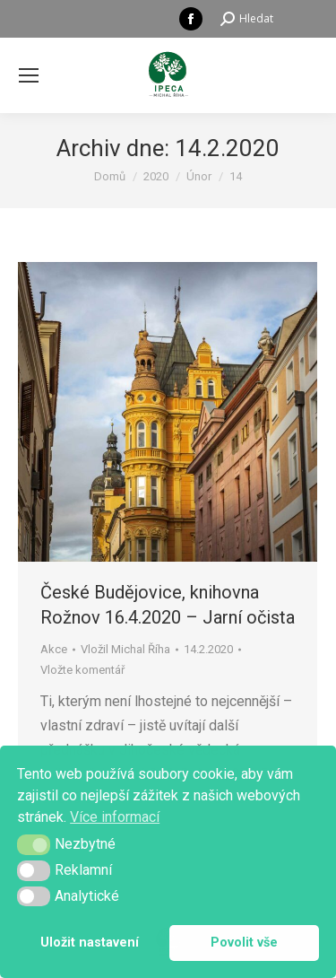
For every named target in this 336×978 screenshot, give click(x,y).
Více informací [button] (114, 816)
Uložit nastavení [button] (89, 942)
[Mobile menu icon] (28, 75)
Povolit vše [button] (244, 942)
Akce (53, 649)
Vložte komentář (82, 670)
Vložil (125, 649)
